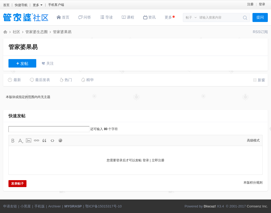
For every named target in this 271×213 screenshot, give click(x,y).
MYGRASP (73, 206)
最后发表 (40, 80)
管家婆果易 (62, 32)
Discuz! (210, 206)
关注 (50, 63)
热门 (65, 80)
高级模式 (253, 140)
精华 (87, 80)
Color (20, 140)
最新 (14, 80)
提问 (260, 17)
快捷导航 (21, 5)
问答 (84, 17)
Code (52, 140)
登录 (262, 4)
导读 (106, 17)
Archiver (54, 206)
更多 (170, 17)
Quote (44, 140)
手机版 (39, 206)
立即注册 (158, 160)
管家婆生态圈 (36, 32)
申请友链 (10, 206)
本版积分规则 (253, 182)
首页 (6, 5)
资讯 (149, 17)
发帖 (22, 63)
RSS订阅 (260, 32)
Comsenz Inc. (257, 206)
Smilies (60, 140)
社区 (16, 32)
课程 (128, 17)
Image (28, 140)
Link (36, 140)
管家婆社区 (5, 31)
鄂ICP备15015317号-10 (103, 206)
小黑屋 (25, 206)
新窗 (259, 80)
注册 (250, 4)
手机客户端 (56, 5)
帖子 (189, 17)
